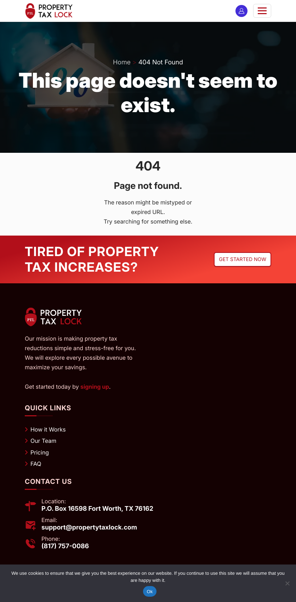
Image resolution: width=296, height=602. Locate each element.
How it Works (48, 429)
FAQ (35, 463)
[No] (287, 583)
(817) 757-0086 (65, 546)
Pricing (39, 452)
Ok (150, 591)
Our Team (43, 440)
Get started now (242, 259)
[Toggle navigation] (262, 11)
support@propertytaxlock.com (89, 527)
